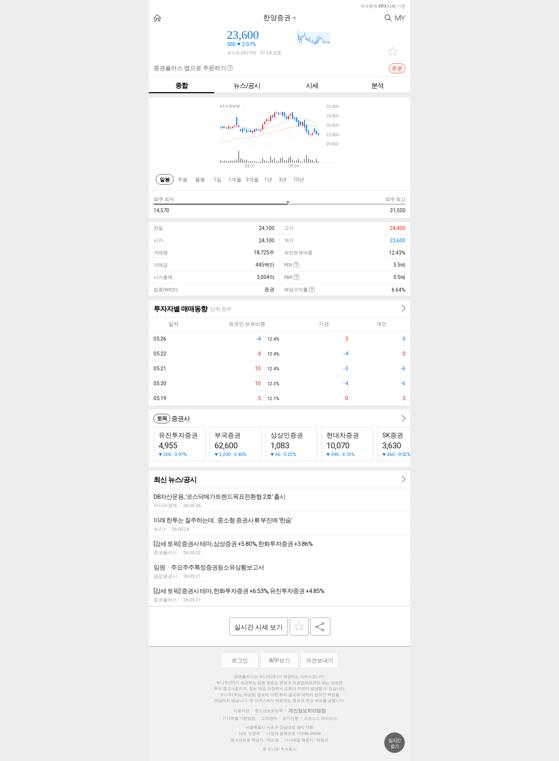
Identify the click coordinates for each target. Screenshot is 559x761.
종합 (181, 85)
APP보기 (279, 660)
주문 (397, 68)
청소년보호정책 (269, 710)
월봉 (200, 179)
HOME (157, 18)
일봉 (165, 179)
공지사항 (290, 718)
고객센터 (269, 718)
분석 (377, 85)
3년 (283, 179)
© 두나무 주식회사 (280, 749)
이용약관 (241, 710)
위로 (394, 743)
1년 (268, 179)
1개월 (234, 179)
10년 (298, 179)
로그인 (240, 660)
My (400, 18)
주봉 (183, 179)
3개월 (252, 179)
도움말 (296, 265)
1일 (217, 179)
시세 (312, 85)
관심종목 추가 (392, 51)
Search (388, 18)
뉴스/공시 (246, 85)
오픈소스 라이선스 (320, 718)
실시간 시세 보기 (258, 627)
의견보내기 (319, 660)
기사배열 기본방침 (239, 718)
